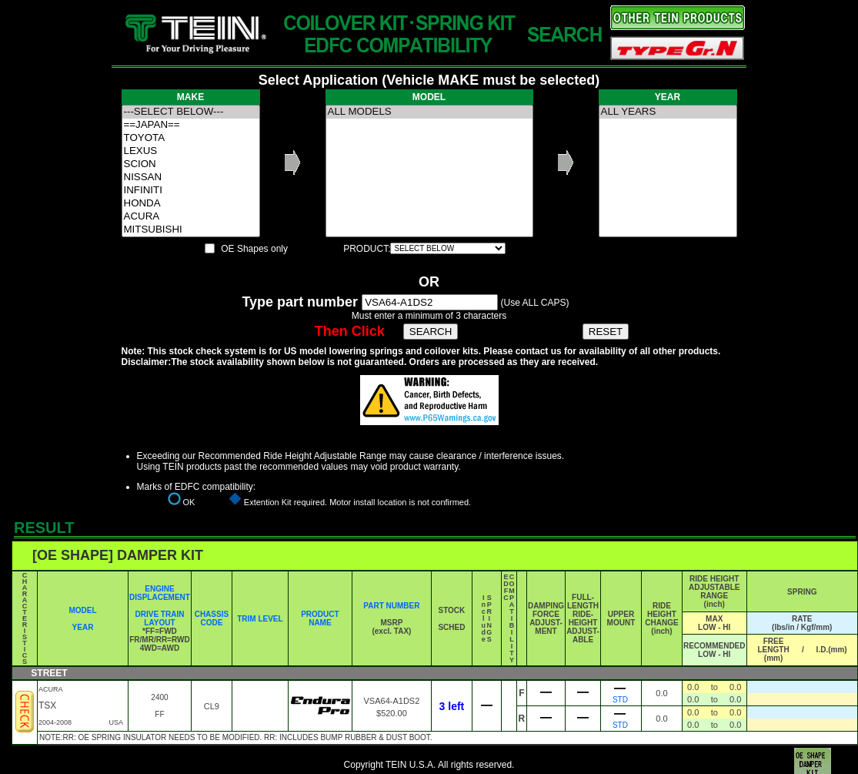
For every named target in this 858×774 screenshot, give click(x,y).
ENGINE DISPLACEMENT (159, 593)
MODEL (82, 610)
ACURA (190, 216)
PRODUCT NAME (320, 618)
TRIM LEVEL (259, 619)
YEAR (83, 627)
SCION (190, 164)
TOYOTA (190, 138)
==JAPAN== (190, 125)
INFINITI (190, 190)
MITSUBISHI (190, 229)
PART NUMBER (391, 605)
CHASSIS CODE (212, 618)
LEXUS (190, 151)
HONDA (190, 203)
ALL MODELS (429, 112)
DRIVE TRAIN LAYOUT (160, 618)
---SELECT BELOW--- (190, 112)
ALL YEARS (667, 112)
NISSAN (190, 177)
